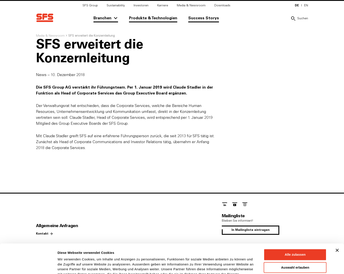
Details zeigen (233, 265)
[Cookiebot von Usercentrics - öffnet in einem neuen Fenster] (28, 265)
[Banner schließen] (337, 222)
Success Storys (203, 18)
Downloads (222, 5)
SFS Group (90, 5)
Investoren (141, 5)
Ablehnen (295, 252)
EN (306, 5)
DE (297, 5)
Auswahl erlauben (295, 240)
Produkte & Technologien (153, 18)
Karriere (162, 5)
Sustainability (116, 5)
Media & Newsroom (191, 5)
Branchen (102, 18)
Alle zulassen (295, 227)
